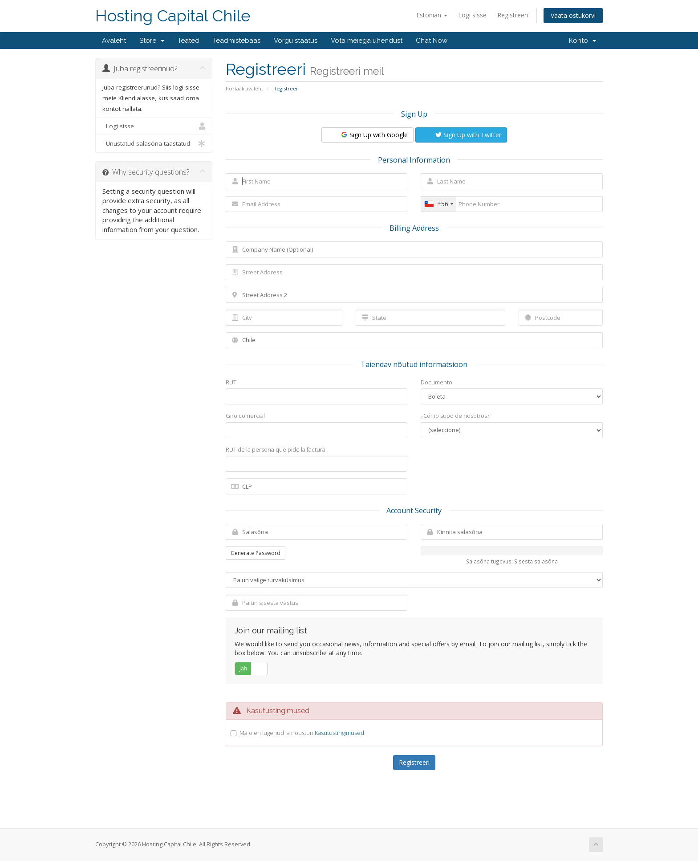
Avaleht (114, 41)
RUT (231, 382)
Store (151, 41)
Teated (188, 41)
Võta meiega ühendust (366, 41)
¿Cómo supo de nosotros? (455, 416)
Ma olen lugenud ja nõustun (301, 733)
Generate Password (255, 553)
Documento (436, 382)
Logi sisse (472, 15)
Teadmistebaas (236, 41)
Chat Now (431, 41)
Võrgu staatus (295, 41)
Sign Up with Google (374, 135)
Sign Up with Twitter (468, 135)
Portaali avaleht (244, 88)
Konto (582, 41)
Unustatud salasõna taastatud (153, 143)
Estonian (431, 15)
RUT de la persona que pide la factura (275, 449)
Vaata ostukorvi (573, 15)
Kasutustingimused (339, 733)
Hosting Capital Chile (173, 15)
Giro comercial (245, 416)
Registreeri (512, 15)
